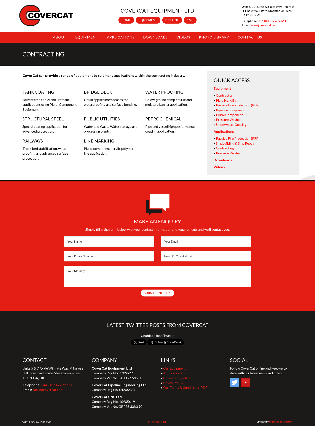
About (60, 37)
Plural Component (229, 115)
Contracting (225, 148)
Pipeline (172, 20)
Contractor (224, 95)
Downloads (155, 37)
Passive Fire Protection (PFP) (237, 105)
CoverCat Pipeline (176, 378)
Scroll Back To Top (157, 421)
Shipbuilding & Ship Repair (235, 143)
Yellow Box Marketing (280, 421)
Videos (183, 37)
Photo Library (214, 37)
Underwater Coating (231, 124)
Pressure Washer (228, 119)
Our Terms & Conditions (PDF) (185, 387)
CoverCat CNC (174, 383)
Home (126, 20)
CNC (190, 20)
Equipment (148, 20)
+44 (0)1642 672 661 (272, 21)
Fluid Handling (227, 100)
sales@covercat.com (264, 25)
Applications (120, 37)
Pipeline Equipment (230, 110)
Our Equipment (174, 368)
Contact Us (250, 37)
